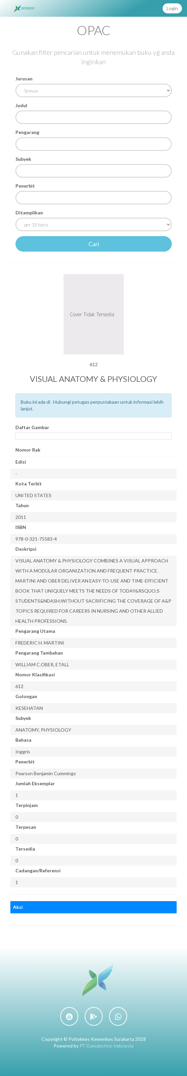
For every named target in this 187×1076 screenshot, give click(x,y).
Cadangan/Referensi (38, 870)
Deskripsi (25, 549)
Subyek (24, 159)
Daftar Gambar (32, 427)
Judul (22, 105)
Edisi (20, 462)
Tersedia (25, 849)
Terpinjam (26, 805)
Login (172, 8)
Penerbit (25, 186)
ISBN (20, 527)
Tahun (22, 505)
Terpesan (25, 827)
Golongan (26, 696)
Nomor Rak (27, 450)
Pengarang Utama (35, 631)
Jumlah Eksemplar (35, 783)
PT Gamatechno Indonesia (106, 1046)
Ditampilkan (29, 212)
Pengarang (28, 132)
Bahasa (23, 740)
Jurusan (24, 78)
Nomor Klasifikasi (35, 674)
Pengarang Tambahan (39, 653)
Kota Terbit (28, 483)
